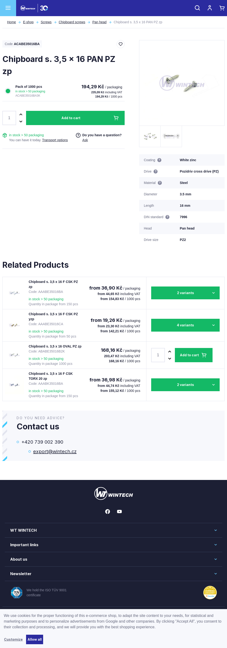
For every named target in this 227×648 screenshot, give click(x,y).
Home (11, 22)
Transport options (55, 140)
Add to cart (70, 118)
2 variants (185, 293)
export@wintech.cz (55, 451)
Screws (46, 22)
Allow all (34, 639)
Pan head (99, 22)
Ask (85, 140)
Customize (13, 639)
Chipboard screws (72, 22)
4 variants (185, 325)
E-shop (28, 22)
